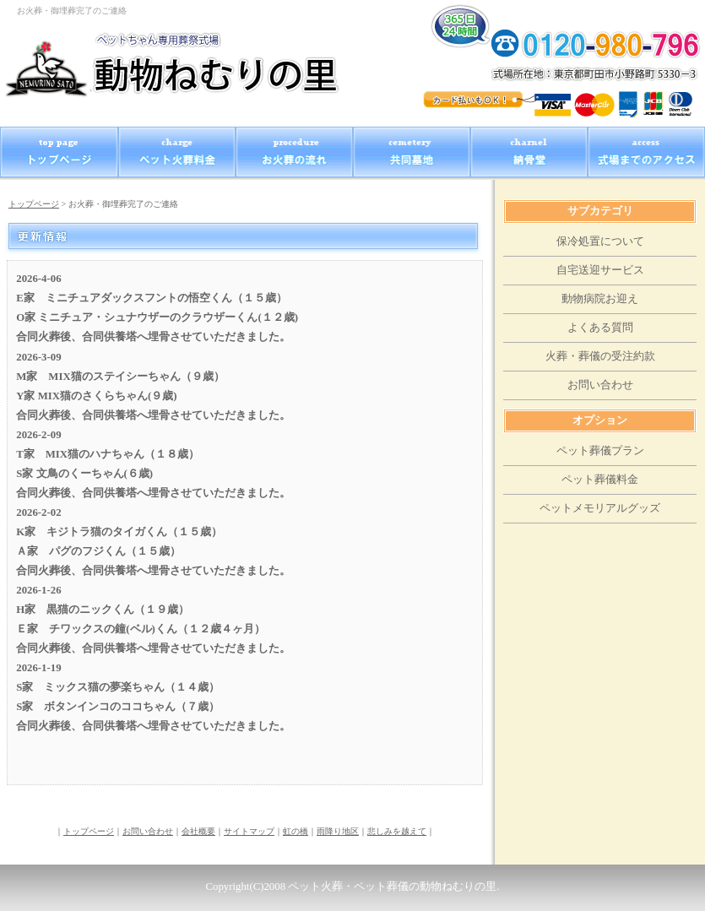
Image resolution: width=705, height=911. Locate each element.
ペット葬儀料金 (599, 479)
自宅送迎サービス (600, 270)
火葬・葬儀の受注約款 (600, 356)
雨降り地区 (338, 831)
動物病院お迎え (599, 299)
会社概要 (198, 831)
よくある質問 (600, 327)
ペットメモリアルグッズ (600, 508)
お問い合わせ (147, 831)
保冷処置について (600, 241)
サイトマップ (249, 831)
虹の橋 (295, 831)
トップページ (33, 204)
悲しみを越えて (396, 831)
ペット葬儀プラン (600, 451)
